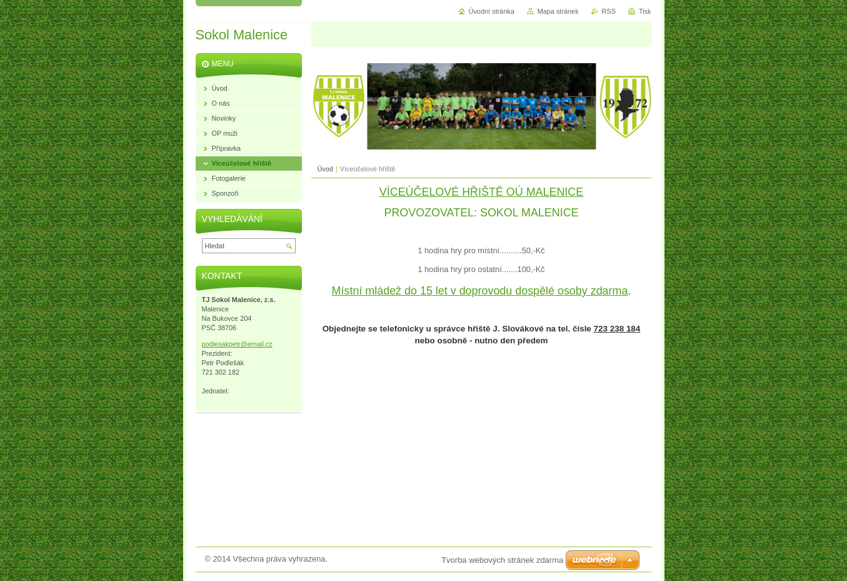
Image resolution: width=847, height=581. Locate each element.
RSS (609, 11)
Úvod (325, 169)
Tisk (645, 11)
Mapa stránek (558, 11)
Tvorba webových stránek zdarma (502, 560)
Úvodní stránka (491, 11)
